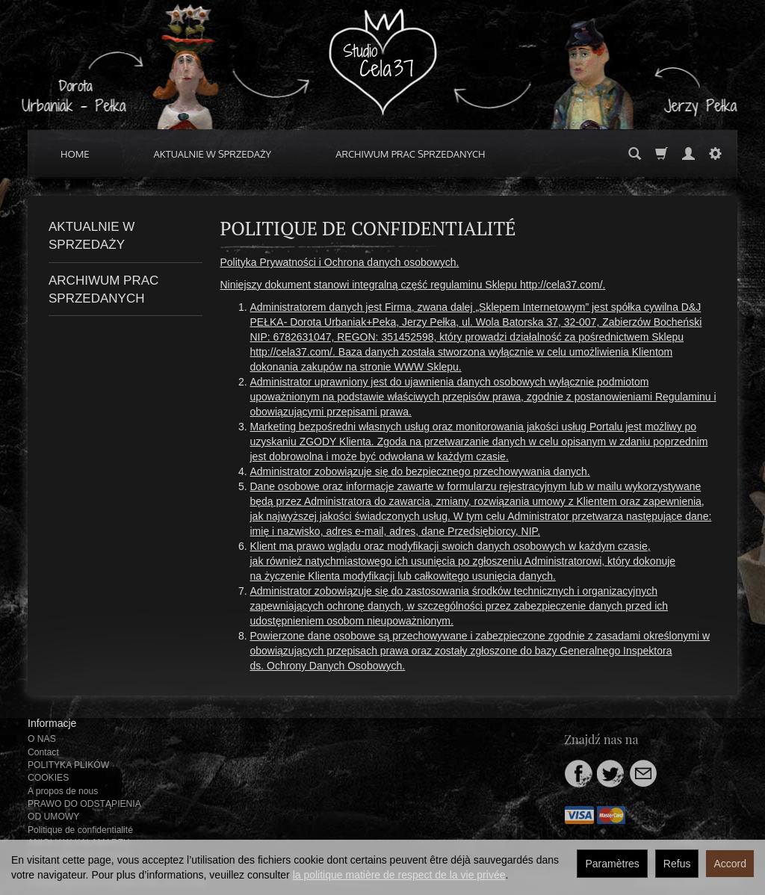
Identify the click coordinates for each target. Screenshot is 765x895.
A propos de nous (63, 791)
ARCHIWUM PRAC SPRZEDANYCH (410, 154)
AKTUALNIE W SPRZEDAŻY (213, 154)
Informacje (52, 723)
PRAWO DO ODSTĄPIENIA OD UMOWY (84, 810)
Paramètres (612, 864)
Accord (729, 864)
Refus (677, 864)
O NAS (42, 739)
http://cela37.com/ (561, 285)
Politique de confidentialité (80, 830)
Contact (43, 752)
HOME (75, 154)
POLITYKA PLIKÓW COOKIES (68, 771)
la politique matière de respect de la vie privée (399, 875)
